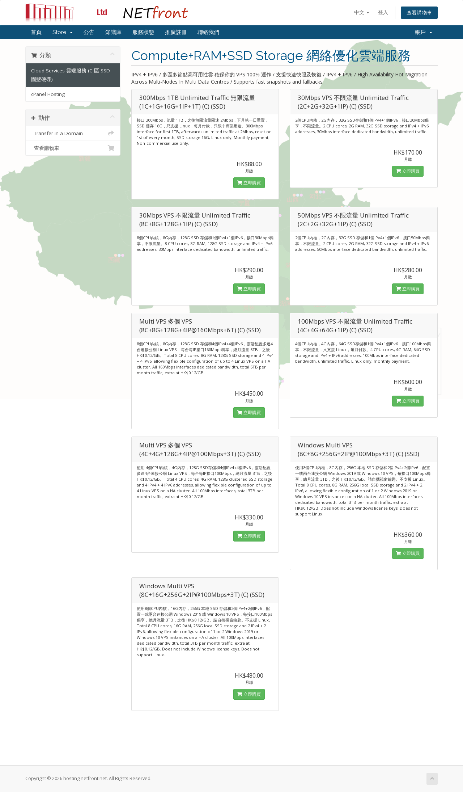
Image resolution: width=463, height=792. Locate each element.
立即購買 (249, 183)
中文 (361, 12)
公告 (89, 32)
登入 (383, 12)
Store (62, 32)
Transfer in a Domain (73, 133)
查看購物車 (419, 12)
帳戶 (423, 32)
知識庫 (113, 32)
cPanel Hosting (48, 94)
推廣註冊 (176, 32)
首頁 (36, 32)
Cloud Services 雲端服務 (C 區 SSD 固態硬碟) (70, 75)
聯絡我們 (208, 32)
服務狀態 (143, 32)
